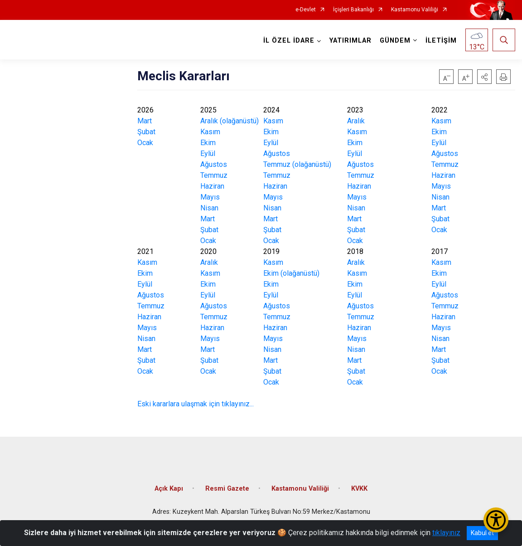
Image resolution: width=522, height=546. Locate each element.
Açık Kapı (169, 488)
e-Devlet (305, 10)
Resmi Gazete (227, 488)
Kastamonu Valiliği (414, 10)
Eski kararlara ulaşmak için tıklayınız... (195, 404)
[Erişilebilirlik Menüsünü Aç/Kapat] (495, 519)
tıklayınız (446, 532)
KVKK (359, 488)
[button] (484, 76)
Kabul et (482, 532)
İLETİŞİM (441, 40)
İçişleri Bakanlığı (353, 10)
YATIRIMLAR (350, 40)
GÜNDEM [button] (395, 40)
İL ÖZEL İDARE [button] (288, 40)
